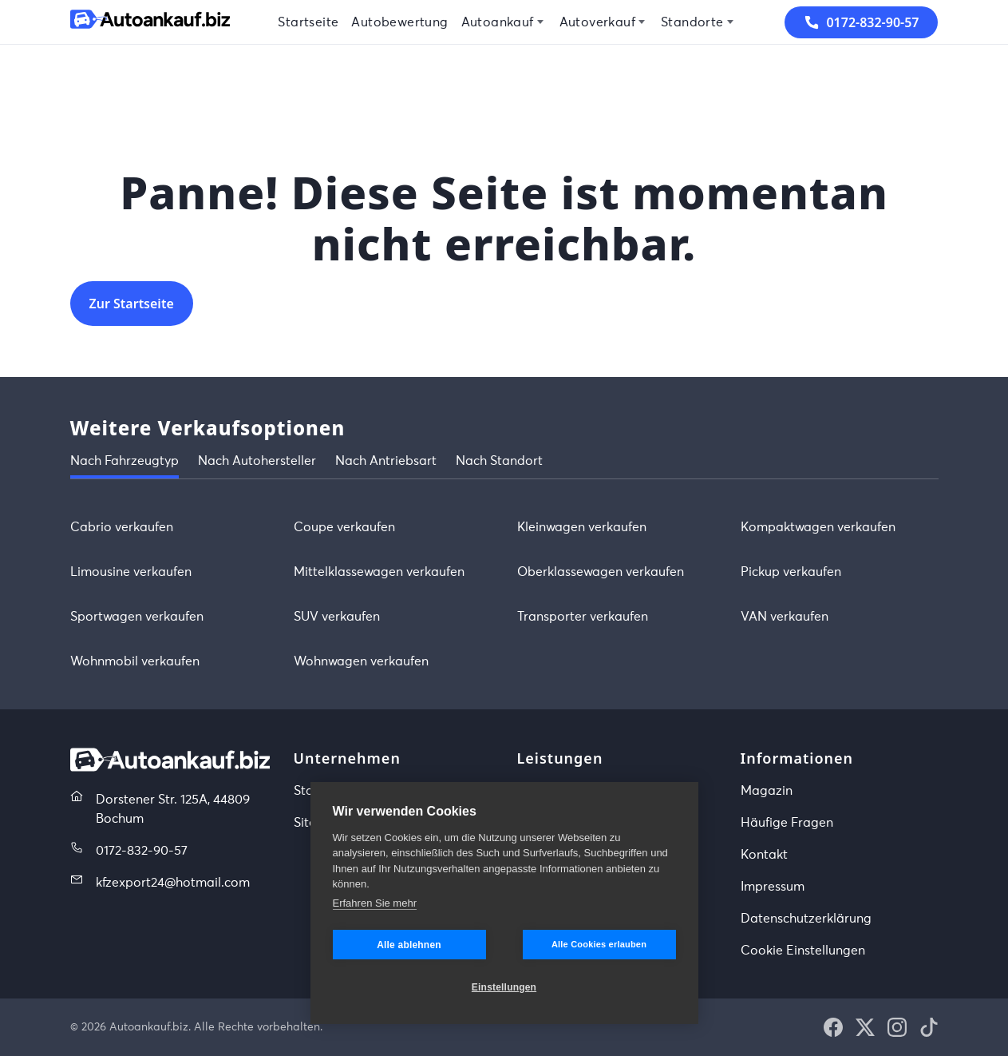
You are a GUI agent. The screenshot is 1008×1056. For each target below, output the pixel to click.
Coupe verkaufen (344, 527)
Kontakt (764, 854)
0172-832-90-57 (142, 850)
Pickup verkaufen (791, 572)
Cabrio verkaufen (121, 527)
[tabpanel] (504, 594)
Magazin (767, 790)
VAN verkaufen (784, 616)
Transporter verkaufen (582, 616)
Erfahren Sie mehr (375, 903)
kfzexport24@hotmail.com (173, 882)
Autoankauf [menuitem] (497, 22)
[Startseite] (150, 22)
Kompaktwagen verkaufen (818, 527)
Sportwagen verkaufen (137, 616)
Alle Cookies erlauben (598, 944)
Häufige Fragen (787, 822)
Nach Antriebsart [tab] (386, 461)
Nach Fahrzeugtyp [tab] (124, 461)
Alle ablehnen (409, 945)
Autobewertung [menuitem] (399, 22)
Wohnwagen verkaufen (361, 661)
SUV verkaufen (337, 616)
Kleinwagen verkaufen (581, 527)
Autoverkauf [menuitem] (597, 22)
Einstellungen (504, 987)
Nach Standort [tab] (499, 461)
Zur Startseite (131, 303)
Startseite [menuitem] (308, 22)
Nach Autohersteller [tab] (257, 461)
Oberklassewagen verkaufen (600, 572)
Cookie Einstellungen (803, 950)
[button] (833, 1027)
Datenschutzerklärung (806, 918)
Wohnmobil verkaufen (135, 661)
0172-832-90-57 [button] (861, 22)
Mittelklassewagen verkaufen (379, 572)
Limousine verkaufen (131, 572)
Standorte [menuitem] (692, 22)
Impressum (772, 886)
